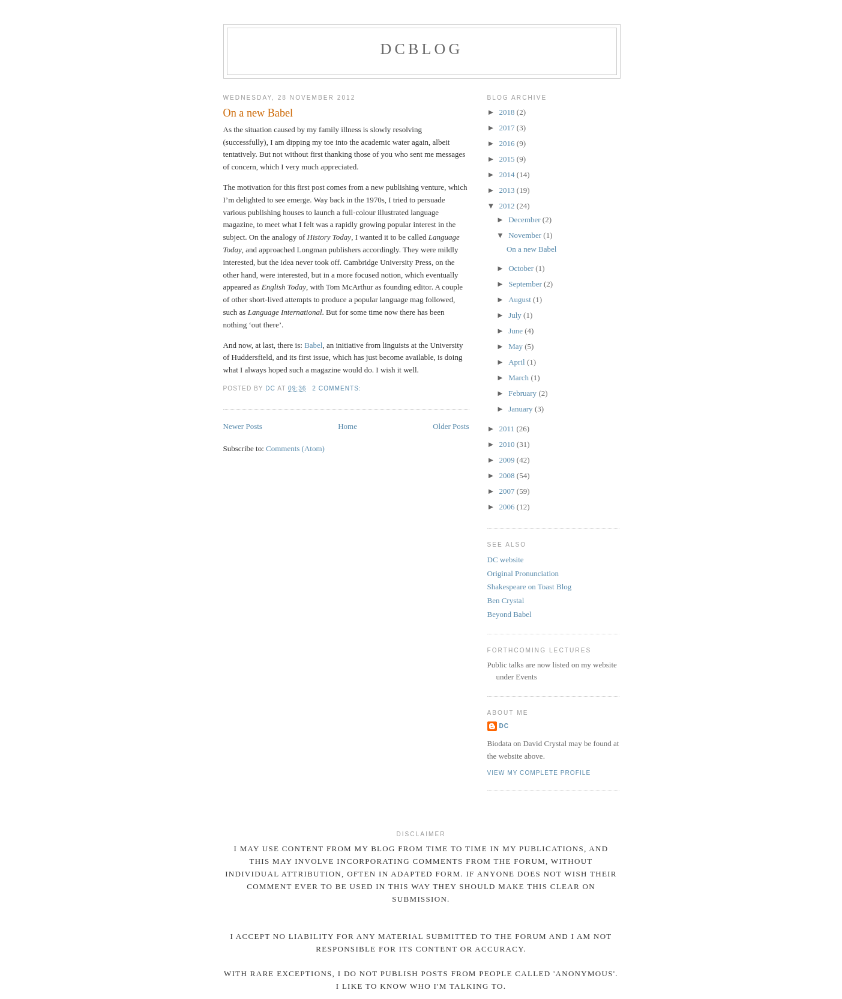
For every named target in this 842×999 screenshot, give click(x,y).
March (519, 377)
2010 (508, 444)
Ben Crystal (506, 600)
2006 (508, 506)
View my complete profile (539, 773)
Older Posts (451, 426)
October (521, 268)
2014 (508, 174)
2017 (508, 127)
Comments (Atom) (295, 448)
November (525, 235)
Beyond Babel (509, 614)
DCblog (421, 49)
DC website (505, 559)
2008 (508, 475)
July (515, 315)
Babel (313, 345)
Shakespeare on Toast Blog (529, 586)
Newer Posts (242, 426)
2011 (508, 428)
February (523, 393)
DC (504, 726)
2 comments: (337, 388)
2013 (508, 190)
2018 (508, 112)
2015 (508, 158)
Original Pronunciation (523, 573)
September (526, 283)
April (517, 361)
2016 (508, 143)
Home (347, 426)
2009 (508, 459)
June (516, 330)
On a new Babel (258, 113)
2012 (508, 205)
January (521, 408)
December (525, 219)
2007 (508, 491)
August (520, 299)
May (516, 346)
